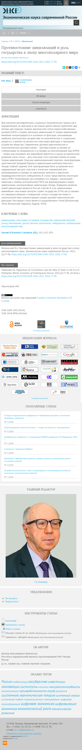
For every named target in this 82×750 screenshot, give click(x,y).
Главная (4, 41)
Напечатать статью (15, 624)
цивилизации (8, 220)
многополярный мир (12, 226)
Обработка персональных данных (24, 733)
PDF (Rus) (6, 80)
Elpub (15, 738)
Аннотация (41, 89)
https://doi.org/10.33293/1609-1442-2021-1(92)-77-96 (39, 254)
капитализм (45, 223)
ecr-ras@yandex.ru (24, 729)
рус (79, 2)
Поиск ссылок (12, 628)
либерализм (58, 223)
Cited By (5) (41, 108)
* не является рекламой (41, 331)
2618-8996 (52, 4)
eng (73, 2)
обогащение (15, 223)
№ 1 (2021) (15, 41)
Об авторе (41, 96)
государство (46, 220)
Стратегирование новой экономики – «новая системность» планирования (37, 427)
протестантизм (30, 223)
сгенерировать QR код (22, 81)
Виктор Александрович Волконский (15, 57)
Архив (23, 33)
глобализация (73, 223)
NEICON (25, 736)
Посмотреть (11, 598)
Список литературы (41, 102)
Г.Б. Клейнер (41, 582)
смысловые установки (27, 220)
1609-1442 (52, 2)
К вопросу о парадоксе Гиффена (18, 449)
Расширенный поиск (13, 28)
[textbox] (41, 22)
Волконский (27, 41)
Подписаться (11, 601)
